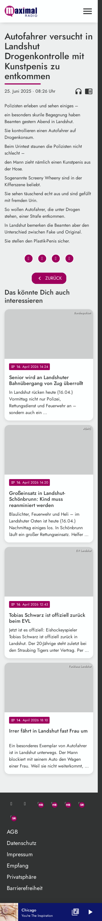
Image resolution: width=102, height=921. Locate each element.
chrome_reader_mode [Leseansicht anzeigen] (89, 91)
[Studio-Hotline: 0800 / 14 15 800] (24, 803)
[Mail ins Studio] (11, 803)
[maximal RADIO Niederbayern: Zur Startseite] (27, 11)
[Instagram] (65, 803)
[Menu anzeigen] (87, 11)
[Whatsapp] (38, 803)
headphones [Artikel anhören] (78, 91)
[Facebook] (52, 803)
